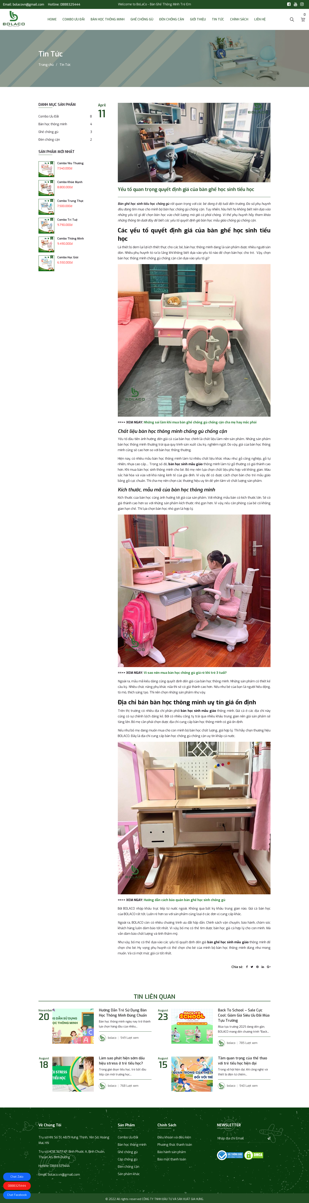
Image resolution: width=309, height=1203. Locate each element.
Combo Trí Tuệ (67, 220)
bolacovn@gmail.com (28, 4)
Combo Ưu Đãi (73, 19)
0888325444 (70, 4)
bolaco (107, 1038)
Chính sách (239, 19)
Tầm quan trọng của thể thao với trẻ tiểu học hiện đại (242, 1061)
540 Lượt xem (248, 1086)
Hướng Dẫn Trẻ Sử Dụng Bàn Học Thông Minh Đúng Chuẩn (123, 1013)
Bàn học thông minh (108, 19)
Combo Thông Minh (70, 239)
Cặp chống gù (127, 1159)
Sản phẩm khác (129, 1174)
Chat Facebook (17, 1195)
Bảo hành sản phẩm (171, 1152)
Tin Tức (218, 19)
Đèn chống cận (171, 19)
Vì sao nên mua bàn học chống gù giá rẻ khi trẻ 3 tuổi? (185, 673)
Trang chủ (46, 65)
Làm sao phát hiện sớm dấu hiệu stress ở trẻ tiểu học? (122, 1061)
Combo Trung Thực (70, 201)
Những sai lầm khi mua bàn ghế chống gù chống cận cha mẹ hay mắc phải (200, 422)
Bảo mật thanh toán (171, 1159)
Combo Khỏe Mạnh (70, 182)
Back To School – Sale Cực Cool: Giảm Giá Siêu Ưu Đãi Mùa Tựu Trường (244, 1015)
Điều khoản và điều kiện (174, 1137)
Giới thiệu (198, 19)
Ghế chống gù (142, 19)
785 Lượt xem (248, 1043)
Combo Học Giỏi (67, 257)
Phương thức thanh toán (174, 1145)
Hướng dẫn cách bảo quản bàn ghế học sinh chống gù (184, 900)
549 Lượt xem (129, 1038)
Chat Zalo (17, 1177)
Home (52, 19)
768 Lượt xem (129, 1086)
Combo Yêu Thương (70, 163)
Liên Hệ (260, 19)
